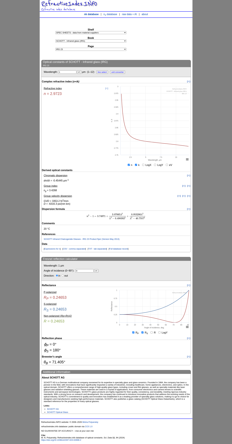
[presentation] (116, 216)
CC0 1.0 (88, 426)
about (145, 14)
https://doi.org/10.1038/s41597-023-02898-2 (61, 440)
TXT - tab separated (97, 249)
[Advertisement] (167, 38)
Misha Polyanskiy (90, 422)
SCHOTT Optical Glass (57, 412)
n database (110, 14)
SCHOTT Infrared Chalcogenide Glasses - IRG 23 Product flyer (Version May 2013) (82, 239)
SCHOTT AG (53, 409)
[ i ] (188, 81)
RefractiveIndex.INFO (69, 4)
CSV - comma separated (74, 249)
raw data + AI (129, 14)
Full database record (118, 249)
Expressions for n (52, 249)
